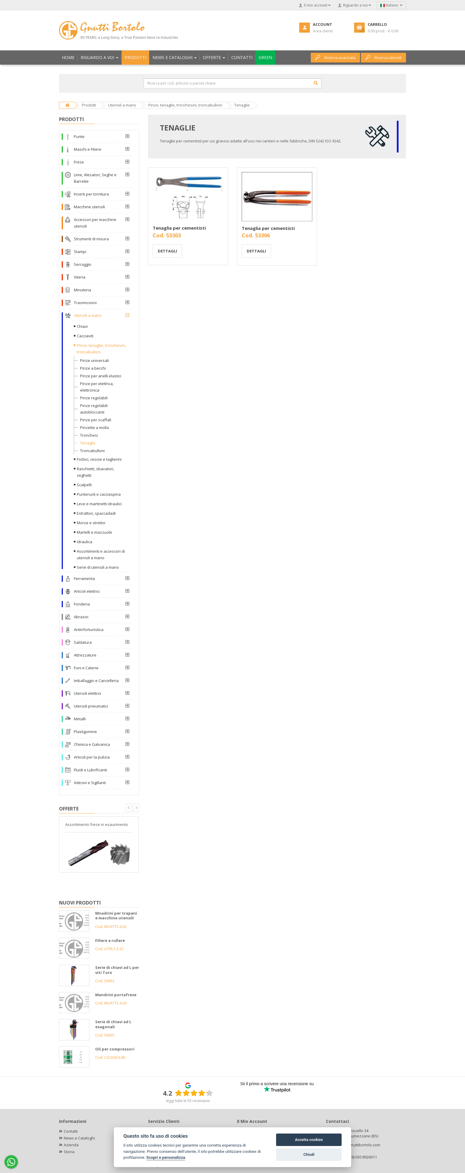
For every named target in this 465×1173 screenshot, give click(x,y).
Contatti (71, 1131)
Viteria (79, 277)
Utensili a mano (88, 315)
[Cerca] (316, 83)
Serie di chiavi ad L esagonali (113, 1024)
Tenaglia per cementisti (179, 228)
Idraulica (84, 541)
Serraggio (82, 264)
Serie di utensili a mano (98, 567)
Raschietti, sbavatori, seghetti (95, 472)
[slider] (194, 1093)
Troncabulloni (92, 450)
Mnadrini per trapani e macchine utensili (116, 915)
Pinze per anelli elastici (100, 376)
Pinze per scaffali (95, 419)
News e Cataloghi (79, 1138)
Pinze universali (94, 360)
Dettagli (167, 251)
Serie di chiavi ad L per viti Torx (117, 970)
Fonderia (82, 604)
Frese (79, 162)
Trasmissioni (85, 302)
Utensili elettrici (87, 693)
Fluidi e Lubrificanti (90, 770)
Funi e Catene (86, 667)
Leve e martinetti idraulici (99, 503)
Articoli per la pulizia (92, 757)
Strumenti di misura (91, 238)
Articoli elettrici (87, 591)
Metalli (80, 718)
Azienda (71, 1144)
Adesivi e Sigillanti (90, 782)
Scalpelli (84, 484)
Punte (79, 136)
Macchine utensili (89, 206)
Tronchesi (89, 435)
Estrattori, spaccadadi (96, 513)
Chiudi (308, 1154)
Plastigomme (85, 731)
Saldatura (83, 642)
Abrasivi (81, 616)
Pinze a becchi (93, 368)
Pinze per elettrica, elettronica (97, 387)
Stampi (80, 251)
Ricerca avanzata (335, 57)
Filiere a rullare (110, 940)
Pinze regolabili (94, 397)
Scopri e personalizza (165, 1157)
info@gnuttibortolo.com (359, 1144)
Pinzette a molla (94, 427)
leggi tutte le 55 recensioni (188, 1100)
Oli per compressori (114, 1049)
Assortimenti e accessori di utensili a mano (101, 554)
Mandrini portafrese (115, 994)
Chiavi (82, 326)
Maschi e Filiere (87, 149)
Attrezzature (85, 655)
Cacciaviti (85, 335)
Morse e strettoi (91, 522)
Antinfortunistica (88, 629)
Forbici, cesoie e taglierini (99, 459)
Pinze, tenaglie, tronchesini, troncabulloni (101, 349)
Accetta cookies (309, 1139)
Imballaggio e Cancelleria (96, 680)
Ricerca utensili (383, 57)
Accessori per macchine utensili (95, 223)
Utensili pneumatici (91, 706)
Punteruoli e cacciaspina (99, 494)
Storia (69, 1151)
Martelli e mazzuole (94, 532)
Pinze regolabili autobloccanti (94, 409)
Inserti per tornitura (91, 194)
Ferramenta (84, 578)
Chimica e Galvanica (92, 744)
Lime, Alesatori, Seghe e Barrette (95, 178)
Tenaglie (87, 443)
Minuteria (82, 290)
